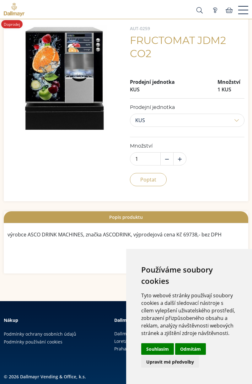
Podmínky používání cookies (33, 342)
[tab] (126, 217)
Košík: (229, 10)
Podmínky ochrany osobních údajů (40, 334)
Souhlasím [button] (157, 349)
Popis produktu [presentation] (126, 217)
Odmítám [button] (190, 349)
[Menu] (243, 10)
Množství (141, 146)
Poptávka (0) (215, 10)
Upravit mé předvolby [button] (170, 362)
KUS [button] (140, 120)
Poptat (148, 179)
